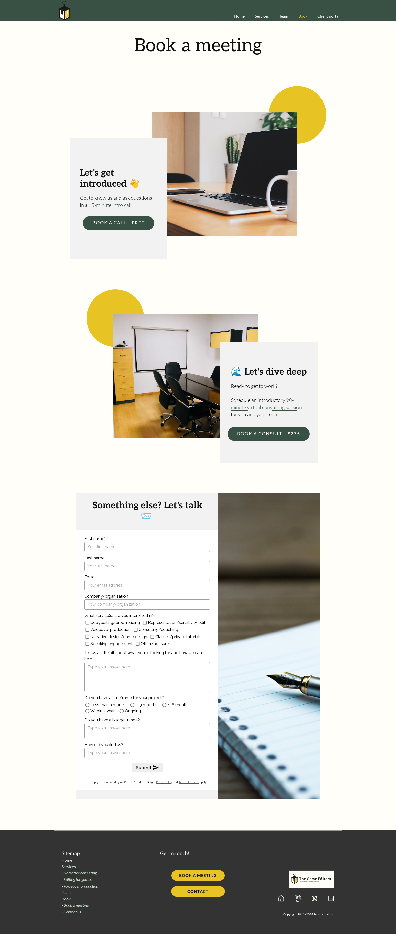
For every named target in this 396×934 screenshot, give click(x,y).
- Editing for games (77, 879)
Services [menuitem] (262, 16)
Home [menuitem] (239, 16)
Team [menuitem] (283, 16)
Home (67, 859)
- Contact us (71, 911)
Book (66, 898)
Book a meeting (198, 875)
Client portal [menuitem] (328, 16)
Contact (198, 891)
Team (66, 892)
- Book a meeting (75, 905)
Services (69, 866)
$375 (268, 433)
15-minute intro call (109, 205)
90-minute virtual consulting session (266, 403)
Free (118, 222)
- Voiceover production (80, 885)
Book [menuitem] (302, 16)
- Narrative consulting (79, 872)
